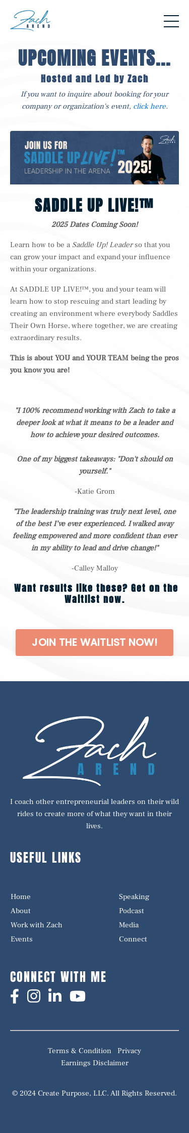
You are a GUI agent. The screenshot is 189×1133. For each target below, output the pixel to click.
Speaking (134, 897)
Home (21, 897)
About (21, 911)
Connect (133, 939)
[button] (94, 642)
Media (129, 925)
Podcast (131, 911)
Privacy (129, 1051)
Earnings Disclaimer (95, 1063)
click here (149, 106)
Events (22, 939)
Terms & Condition (79, 1051)
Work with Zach (36, 925)
